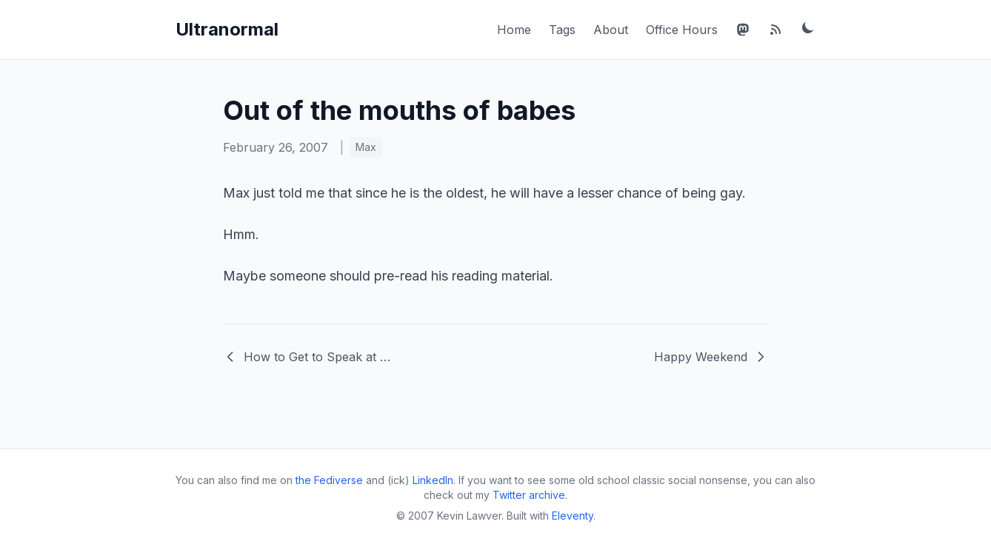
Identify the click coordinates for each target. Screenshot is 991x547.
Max (366, 147)
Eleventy (572, 515)
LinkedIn (433, 480)
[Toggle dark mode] (808, 27)
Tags (562, 29)
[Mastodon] (742, 29)
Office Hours (682, 29)
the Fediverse (329, 480)
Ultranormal (227, 29)
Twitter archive (529, 495)
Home (514, 29)
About (610, 29)
